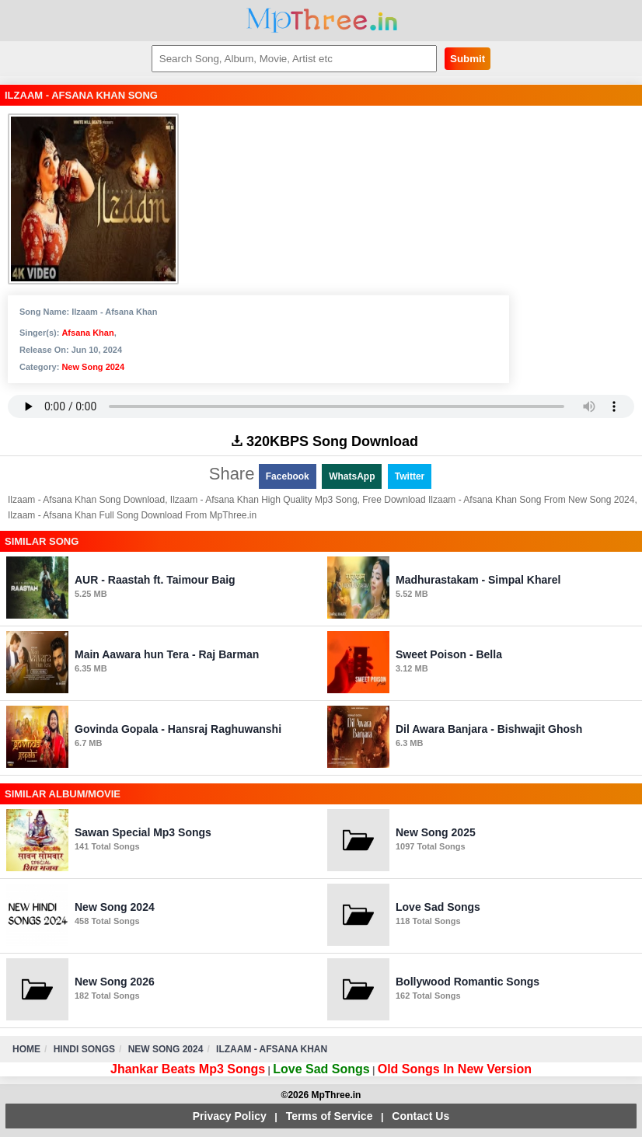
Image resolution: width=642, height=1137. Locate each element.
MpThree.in (321, 20)
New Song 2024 (92, 366)
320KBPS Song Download (325, 441)
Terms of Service (329, 1116)
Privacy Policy (230, 1116)
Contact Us (420, 1116)
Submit (467, 59)
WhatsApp (352, 476)
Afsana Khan (87, 332)
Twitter (409, 476)
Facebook (287, 476)
